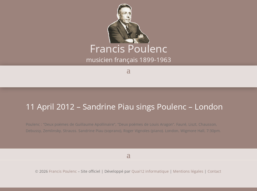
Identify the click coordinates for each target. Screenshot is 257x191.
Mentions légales (188, 171)
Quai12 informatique (150, 171)
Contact (215, 171)
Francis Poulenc (63, 171)
